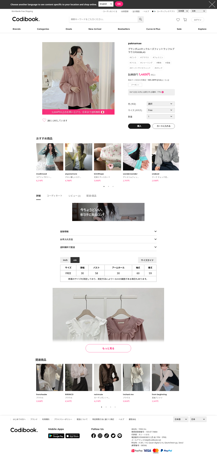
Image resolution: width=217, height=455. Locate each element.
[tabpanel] (50, 163)
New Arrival (94, 29)
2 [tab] (108, 186)
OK (119, 4)
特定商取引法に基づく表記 (103, 419)
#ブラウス (144, 57)
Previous (33, 162)
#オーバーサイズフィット (140, 68)
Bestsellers (124, 29)
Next (183, 162)
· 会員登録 (124, 11)
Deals (69, 29)
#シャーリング (146, 62)
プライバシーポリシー (63, 419)
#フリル (133, 62)
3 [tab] (113, 186)
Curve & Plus (153, 29)
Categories (43, 29)
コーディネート (54, 195)
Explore (202, 29)
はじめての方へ (19, 419)
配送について (82, 419)
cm (75, 260)
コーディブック (25, 19)
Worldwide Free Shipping (22, 11)
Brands (16, 29)
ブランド (34, 419)
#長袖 (167, 62)
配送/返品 (91, 195)
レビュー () (74, 195)
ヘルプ (121, 419)
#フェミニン (158, 57)
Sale (179, 29)
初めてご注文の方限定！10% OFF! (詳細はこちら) (148, 80)
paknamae (135, 43)
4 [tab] (115, 407)
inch (65, 260)
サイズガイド (147, 260)
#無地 (159, 62)
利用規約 (45, 419)
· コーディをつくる (109, 11)
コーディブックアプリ (166, 11)
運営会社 (132, 419)
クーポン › (135, 85)
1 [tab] (103, 186)
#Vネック (158, 68)
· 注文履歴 (135, 11)
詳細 (38, 195)
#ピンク (133, 57)
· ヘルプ (146, 11)
